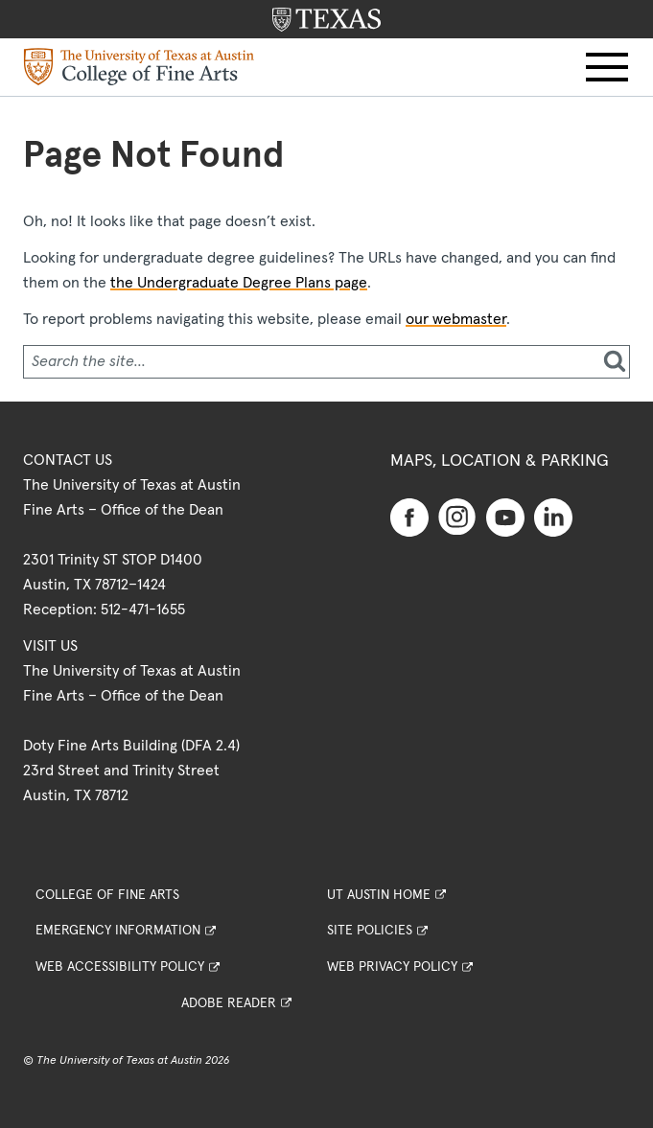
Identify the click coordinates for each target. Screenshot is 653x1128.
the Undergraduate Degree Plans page (238, 282)
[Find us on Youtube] (505, 516)
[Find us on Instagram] (457, 515)
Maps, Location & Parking (499, 461)
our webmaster (456, 319)
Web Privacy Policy (392, 967)
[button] (607, 67)
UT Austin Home (379, 895)
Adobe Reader (228, 1003)
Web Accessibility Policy (119, 967)
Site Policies (369, 930)
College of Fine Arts (107, 895)
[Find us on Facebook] (409, 516)
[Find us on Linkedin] (553, 516)
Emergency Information (117, 930)
